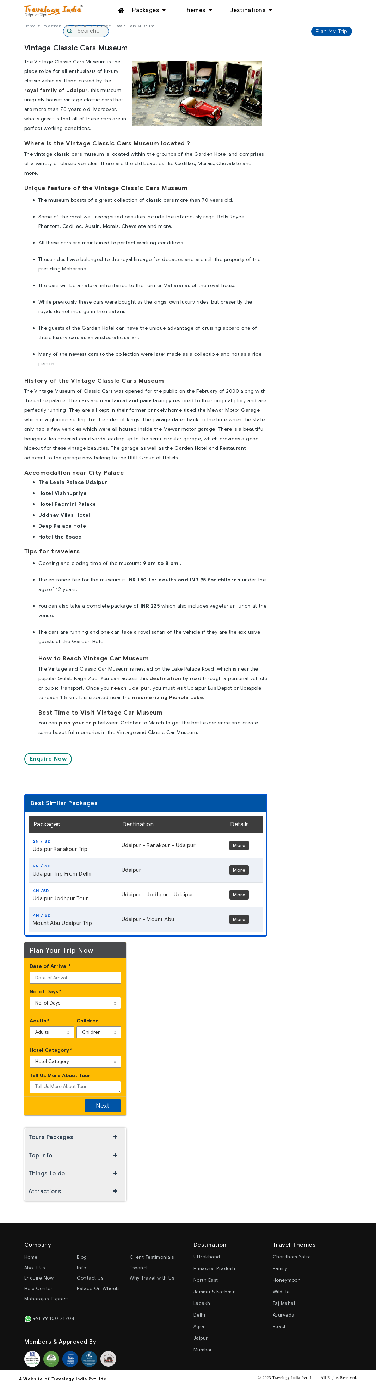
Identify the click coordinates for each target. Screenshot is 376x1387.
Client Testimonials (152, 1257)
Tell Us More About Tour (60, 1075)
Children (87, 1021)
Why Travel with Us (152, 1278)
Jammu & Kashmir (214, 1292)
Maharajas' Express (46, 1299)
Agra (198, 1327)
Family (280, 1268)
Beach (280, 1327)
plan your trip (77, 723)
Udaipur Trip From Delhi (73, 870)
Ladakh (201, 1303)
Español (139, 1268)
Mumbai (202, 1350)
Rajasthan (52, 26)
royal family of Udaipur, (56, 90)
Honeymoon (287, 1280)
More (239, 845)
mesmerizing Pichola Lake (167, 697)
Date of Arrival (50, 966)
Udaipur (78, 26)
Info (81, 1268)
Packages (145, 10)
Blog (82, 1257)
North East (205, 1280)
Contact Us (90, 1278)
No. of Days (45, 991)
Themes (194, 10)
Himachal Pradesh (214, 1268)
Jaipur (200, 1338)
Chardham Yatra (292, 1257)
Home (30, 26)
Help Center (38, 1289)
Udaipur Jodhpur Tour (73, 895)
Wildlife (281, 1292)
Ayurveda (284, 1315)
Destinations (247, 10)
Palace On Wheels (98, 1289)
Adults (39, 1021)
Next (102, 1105)
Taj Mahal (284, 1303)
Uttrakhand (206, 1257)
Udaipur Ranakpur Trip (73, 845)
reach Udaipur (130, 688)
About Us (34, 1268)
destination (165, 678)
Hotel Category (51, 1050)
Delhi (199, 1315)
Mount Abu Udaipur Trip (73, 919)
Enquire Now (48, 759)
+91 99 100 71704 (49, 1318)
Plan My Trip (331, 31)
